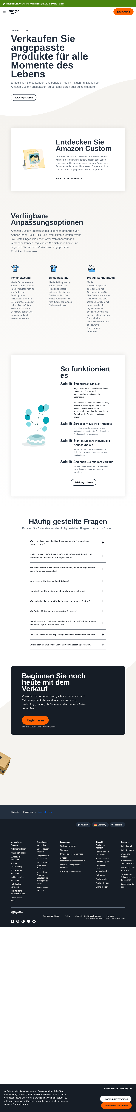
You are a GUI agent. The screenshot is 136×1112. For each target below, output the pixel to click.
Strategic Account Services (71, 854)
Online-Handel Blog (16, 899)
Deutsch (84, 824)
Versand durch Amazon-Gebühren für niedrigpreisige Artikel (43, 878)
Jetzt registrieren (24, 97)
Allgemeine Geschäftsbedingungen (88, 916)
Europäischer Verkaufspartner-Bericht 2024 (128, 877)
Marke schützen (102, 883)
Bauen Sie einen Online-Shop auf (102, 860)
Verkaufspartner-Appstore (128, 869)
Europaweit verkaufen (15, 858)
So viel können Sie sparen (54, 4)
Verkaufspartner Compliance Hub (127, 862)
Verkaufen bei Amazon (16, 843)
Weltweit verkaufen (68, 846)
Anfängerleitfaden (18, 849)
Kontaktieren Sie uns (127, 885)
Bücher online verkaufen (16, 871)
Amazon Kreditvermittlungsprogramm (72, 859)
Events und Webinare (125, 855)
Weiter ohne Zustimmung (116, 1088)
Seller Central (126, 846)
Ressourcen (126, 842)
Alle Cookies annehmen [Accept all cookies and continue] (116, 1105)
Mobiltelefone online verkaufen (18, 892)
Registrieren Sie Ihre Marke (102, 853)
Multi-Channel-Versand (43, 889)
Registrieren (35, 720)
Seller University (127, 850)
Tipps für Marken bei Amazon (100, 845)
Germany (102, 824)
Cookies (67, 916)
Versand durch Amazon (43, 850)
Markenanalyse (102, 879)
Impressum (110, 916)
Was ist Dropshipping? (17, 865)
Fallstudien (100, 875)
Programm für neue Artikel (43, 857)
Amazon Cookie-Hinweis (16, 1104)
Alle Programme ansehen (70, 871)
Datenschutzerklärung (51, 916)
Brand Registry (102, 887)
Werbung (64, 850)
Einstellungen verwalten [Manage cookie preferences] (116, 1098)
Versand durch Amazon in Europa (43, 865)
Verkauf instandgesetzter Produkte (70, 866)
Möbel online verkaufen (16, 885)
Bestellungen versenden (42, 843)
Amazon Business (18, 853)
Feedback (118, 824)
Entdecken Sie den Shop (67, 178)
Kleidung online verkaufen (17, 878)
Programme (65, 842)
